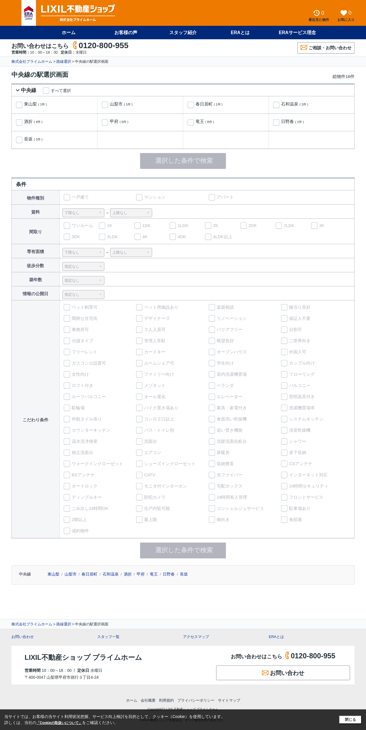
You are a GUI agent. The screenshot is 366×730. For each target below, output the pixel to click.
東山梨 (35, 104)
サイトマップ (229, 700)
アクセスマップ (196, 637)
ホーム (68, 32)
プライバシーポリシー (195, 700)
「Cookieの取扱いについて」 (59, 723)
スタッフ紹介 (183, 32)
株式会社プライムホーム (31, 61)
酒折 (33, 121)
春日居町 (209, 104)
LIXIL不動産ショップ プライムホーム (83, 657)
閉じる (350, 719)
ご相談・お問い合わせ (326, 47)
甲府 (119, 121)
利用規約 (166, 700)
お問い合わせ (22, 637)
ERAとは (240, 32)
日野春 (292, 121)
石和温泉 (294, 104)
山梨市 (121, 104)
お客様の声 (125, 32)
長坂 (33, 139)
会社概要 (148, 700)
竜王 (205, 121)
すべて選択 (61, 90)
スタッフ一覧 (108, 637)
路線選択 (63, 61)
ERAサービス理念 (297, 32)
